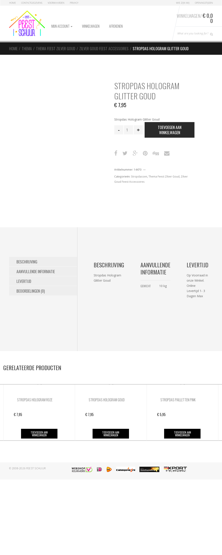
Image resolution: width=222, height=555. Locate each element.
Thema (27, 48)
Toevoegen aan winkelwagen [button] (39, 433)
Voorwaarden (56, 2)
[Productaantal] (128, 129)
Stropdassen (139, 176)
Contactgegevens (31, 2)
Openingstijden (204, 2)
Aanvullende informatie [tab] (35, 271)
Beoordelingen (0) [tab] (30, 291)
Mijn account (61, 26)
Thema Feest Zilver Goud (55, 48)
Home (12, 2)
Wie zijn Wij (182, 2)
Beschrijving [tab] (26, 262)
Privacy (74, 2)
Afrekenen (116, 26)
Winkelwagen (91, 26)
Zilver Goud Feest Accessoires (104, 48)
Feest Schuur (36, 468)
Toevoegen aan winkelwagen (169, 129)
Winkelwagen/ (195, 18)
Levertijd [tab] (23, 281)
